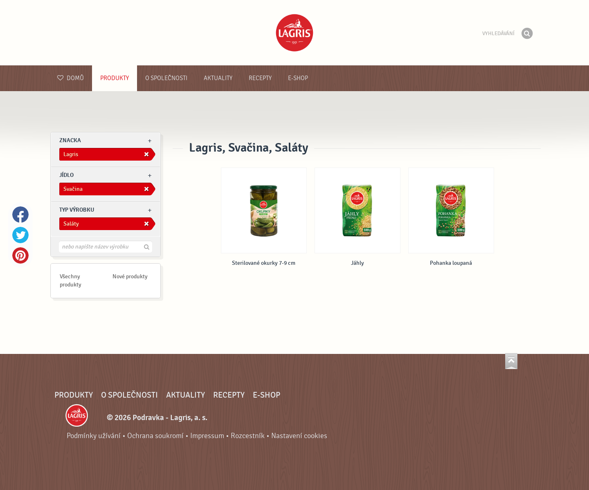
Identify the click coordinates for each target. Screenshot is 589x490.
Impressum (207, 436)
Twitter (20, 235)
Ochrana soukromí (155, 436)
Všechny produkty (70, 280)
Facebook (20, 214)
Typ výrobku (76, 209)
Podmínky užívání (94, 436)
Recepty (260, 78)
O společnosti (166, 78)
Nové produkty (130, 276)
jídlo (66, 175)
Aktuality (218, 78)
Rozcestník (248, 436)
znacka (70, 140)
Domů (70, 78)
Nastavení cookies (299, 436)
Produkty (114, 78)
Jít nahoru (511, 361)
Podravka (294, 32)
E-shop (298, 78)
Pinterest (20, 255)
